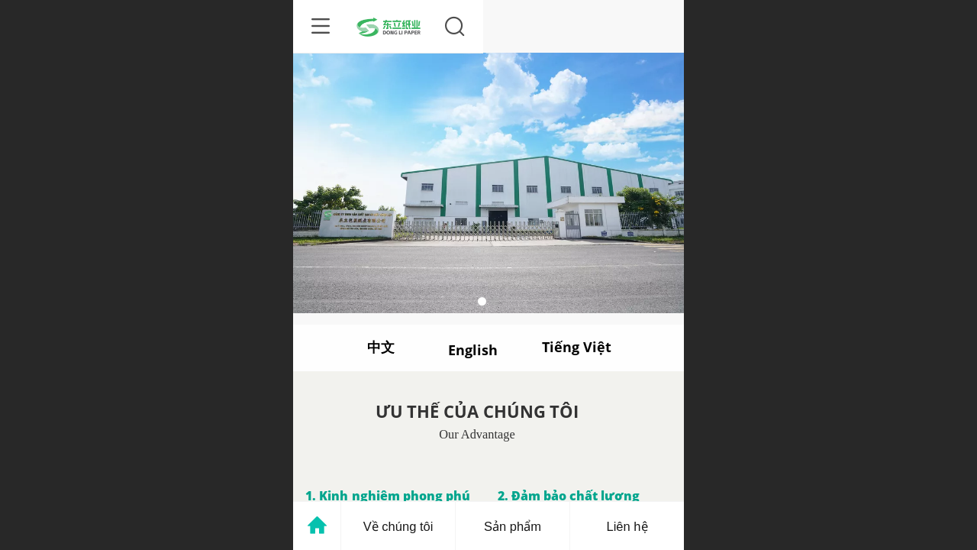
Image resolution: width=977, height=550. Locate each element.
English (473, 350)
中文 (381, 347)
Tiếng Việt (576, 347)
